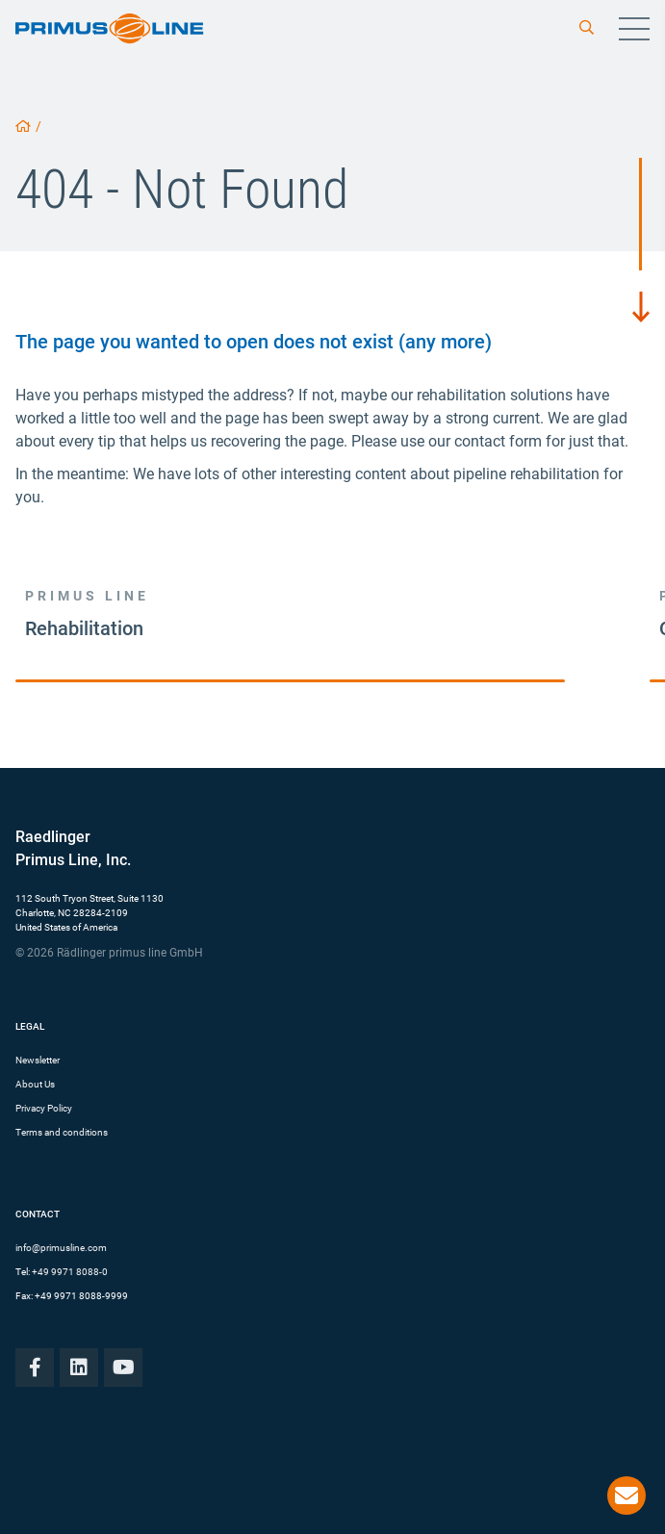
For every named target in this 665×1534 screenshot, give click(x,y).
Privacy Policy (43, 1108)
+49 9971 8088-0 (70, 1271)
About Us (35, 1084)
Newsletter (37, 1060)
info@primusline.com (61, 1247)
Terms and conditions (61, 1132)
